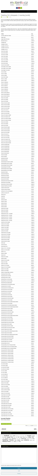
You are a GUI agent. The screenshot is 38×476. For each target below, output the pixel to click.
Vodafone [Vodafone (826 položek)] (26, 440)
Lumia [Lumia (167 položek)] (21, 437)
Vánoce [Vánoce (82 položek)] (31, 440)
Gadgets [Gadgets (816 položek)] (29, 435)
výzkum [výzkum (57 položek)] (33, 440)
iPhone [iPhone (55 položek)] (14, 437)
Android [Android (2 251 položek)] (6, 435)
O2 (29, 425)
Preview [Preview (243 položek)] (6, 438)
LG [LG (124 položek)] (16, 437)
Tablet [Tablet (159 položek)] (15, 440)
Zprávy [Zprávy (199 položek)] (15, 441)
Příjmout (19, 468)
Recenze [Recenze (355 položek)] (14, 438)
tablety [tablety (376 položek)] (18, 440)
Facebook (17, 8)
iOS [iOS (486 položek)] (12, 437)
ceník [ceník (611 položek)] (14, 435)
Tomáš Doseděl (4, 16)
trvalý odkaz (35, 425)
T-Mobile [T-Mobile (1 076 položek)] (11, 440)
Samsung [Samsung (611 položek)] (23, 438)
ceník (28, 425)
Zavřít (19, 470)
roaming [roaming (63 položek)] (20, 438)
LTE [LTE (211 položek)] (18, 437)
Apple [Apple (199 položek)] (11, 435)
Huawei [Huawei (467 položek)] (8, 437)
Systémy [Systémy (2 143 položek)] (5, 440)
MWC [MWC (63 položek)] (27, 437)
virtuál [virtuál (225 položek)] (22, 440)
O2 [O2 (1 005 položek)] (33, 437)
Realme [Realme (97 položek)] (10, 438)
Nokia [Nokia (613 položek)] (29, 437)
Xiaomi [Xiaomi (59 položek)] (12, 441)
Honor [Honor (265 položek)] (33, 435)
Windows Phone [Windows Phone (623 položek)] (6, 441)
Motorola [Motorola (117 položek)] (24, 437)
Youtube (19, 8)
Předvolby (19, 473)
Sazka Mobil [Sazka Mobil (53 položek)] (28, 438)
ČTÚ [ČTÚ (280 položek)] (20, 441)
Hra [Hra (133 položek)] (3, 437)
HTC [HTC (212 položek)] (5, 437)
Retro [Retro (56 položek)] (17, 438)
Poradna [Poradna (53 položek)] (3, 438)
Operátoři (9, 423)
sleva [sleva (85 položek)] (31, 438)
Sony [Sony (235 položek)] (33, 438)
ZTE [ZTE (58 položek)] (17, 441)
